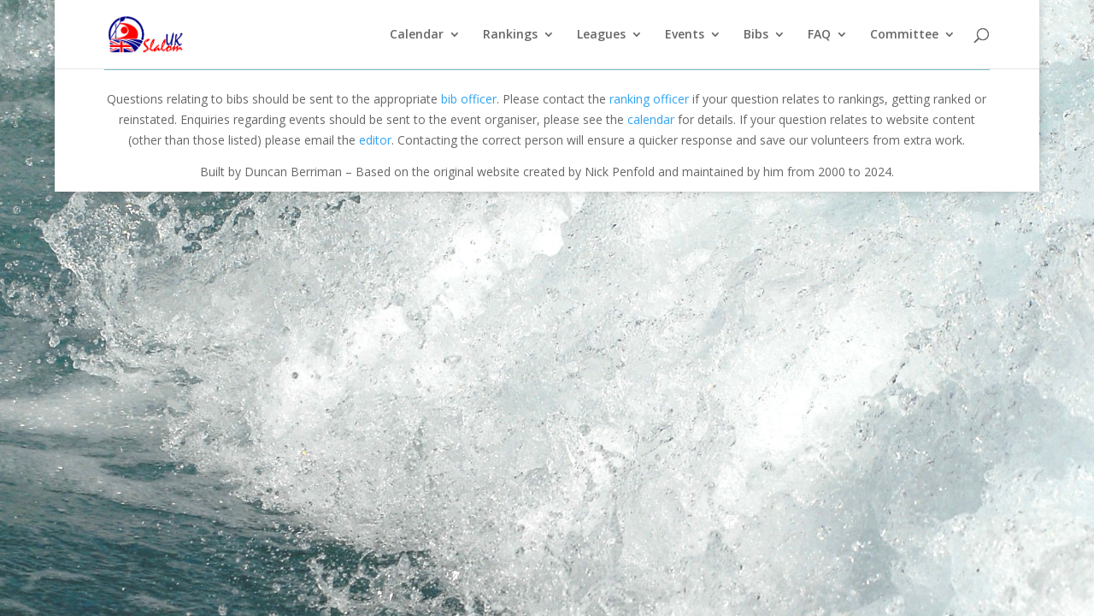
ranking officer (649, 99)
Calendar (417, 35)
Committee (904, 35)
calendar (650, 119)
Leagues (601, 35)
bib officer (469, 99)
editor (375, 140)
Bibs (756, 35)
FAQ (819, 35)
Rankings (510, 35)
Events (684, 35)
